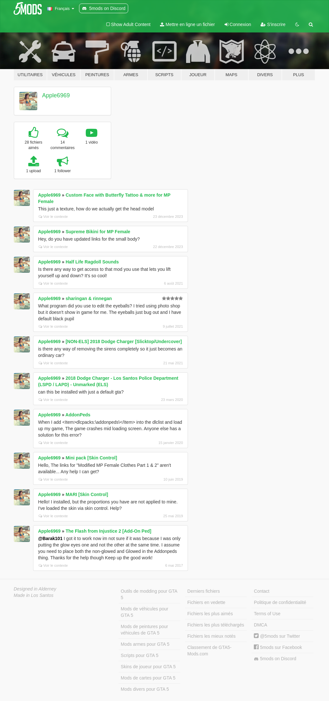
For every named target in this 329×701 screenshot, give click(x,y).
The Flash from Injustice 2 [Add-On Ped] (108, 531)
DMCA (260, 624)
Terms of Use (267, 613)
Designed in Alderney (35, 588)
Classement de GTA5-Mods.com (209, 650)
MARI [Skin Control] (87, 494)
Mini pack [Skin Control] (91, 457)
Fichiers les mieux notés (211, 636)
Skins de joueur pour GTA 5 (148, 666)
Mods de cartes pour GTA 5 (148, 677)
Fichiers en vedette (206, 602)
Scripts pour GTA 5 (139, 655)
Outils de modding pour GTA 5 (149, 594)
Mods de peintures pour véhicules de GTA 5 (144, 629)
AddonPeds (78, 414)
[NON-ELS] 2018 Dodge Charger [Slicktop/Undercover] (124, 341)
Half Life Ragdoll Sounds (92, 261)
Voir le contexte (53, 216)
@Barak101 (50, 538)
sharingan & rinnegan (89, 298)
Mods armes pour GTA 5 (145, 644)
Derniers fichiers (203, 591)
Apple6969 (56, 95)
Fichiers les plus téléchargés (215, 624)
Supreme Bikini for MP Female (98, 231)
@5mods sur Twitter (277, 636)
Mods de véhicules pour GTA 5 (144, 612)
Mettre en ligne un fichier (187, 24)
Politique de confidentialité (280, 602)
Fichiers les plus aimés (210, 613)
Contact (261, 591)
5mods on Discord (275, 658)
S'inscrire (273, 24)
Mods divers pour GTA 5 (145, 689)
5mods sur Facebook (278, 647)
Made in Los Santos (34, 595)
